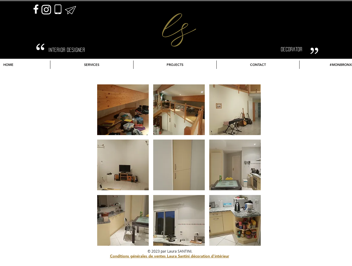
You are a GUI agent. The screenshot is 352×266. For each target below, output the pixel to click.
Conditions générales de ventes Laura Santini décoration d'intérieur (169, 255)
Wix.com (218, 251)
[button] (123, 109)
